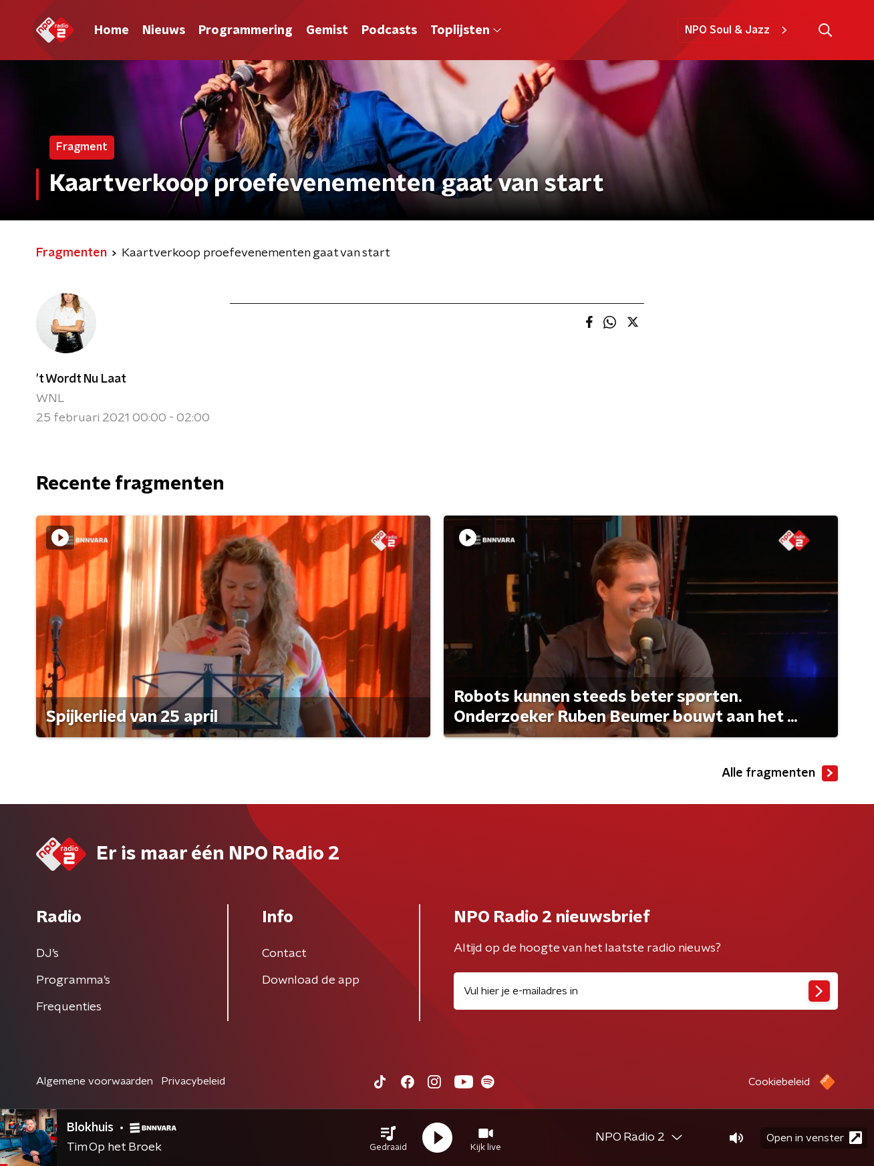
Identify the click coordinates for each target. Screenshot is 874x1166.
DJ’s (47, 954)
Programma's (73, 980)
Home (111, 31)
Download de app (310, 980)
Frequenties (69, 1007)
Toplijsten (465, 31)
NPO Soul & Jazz (738, 30)
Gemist (327, 31)
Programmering (245, 31)
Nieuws (163, 31)
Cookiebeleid (779, 1082)
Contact (284, 954)
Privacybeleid (193, 1081)
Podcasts (389, 31)
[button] (388, 1138)
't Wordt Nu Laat (81, 379)
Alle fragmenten (780, 773)
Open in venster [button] (814, 1137)
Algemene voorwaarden (94, 1081)
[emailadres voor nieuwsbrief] (646, 991)
